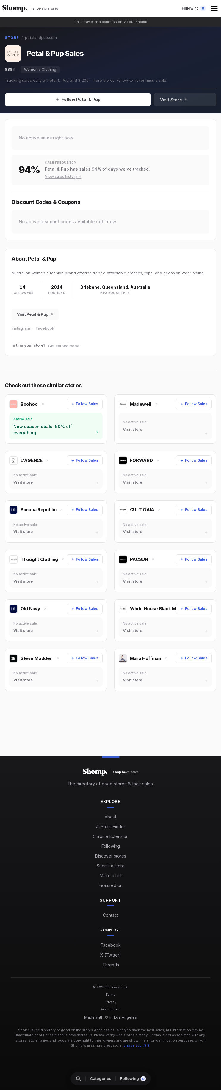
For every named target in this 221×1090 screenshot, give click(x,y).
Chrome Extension (110, 836)
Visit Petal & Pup (35, 314)
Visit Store (196, 99)
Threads (110, 964)
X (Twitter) (110, 954)
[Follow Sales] (89, 99)
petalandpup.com (41, 37)
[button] (215, 8)
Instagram (21, 328)
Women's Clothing (40, 69)
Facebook (45, 328)
